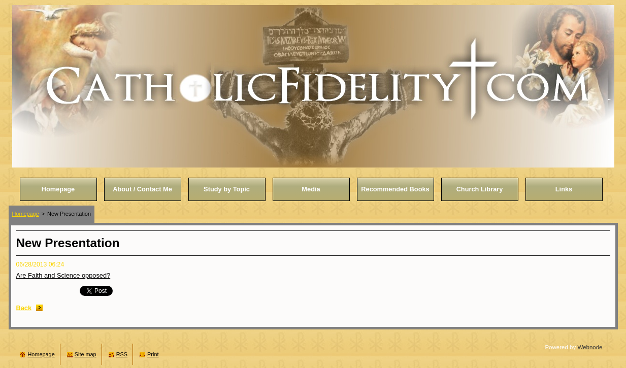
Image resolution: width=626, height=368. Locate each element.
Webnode (589, 347)
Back (24, 308)
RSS (121, 354)
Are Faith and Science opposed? (63, 275)
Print (152, 354)
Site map (85, 354)
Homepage (25, 214)
